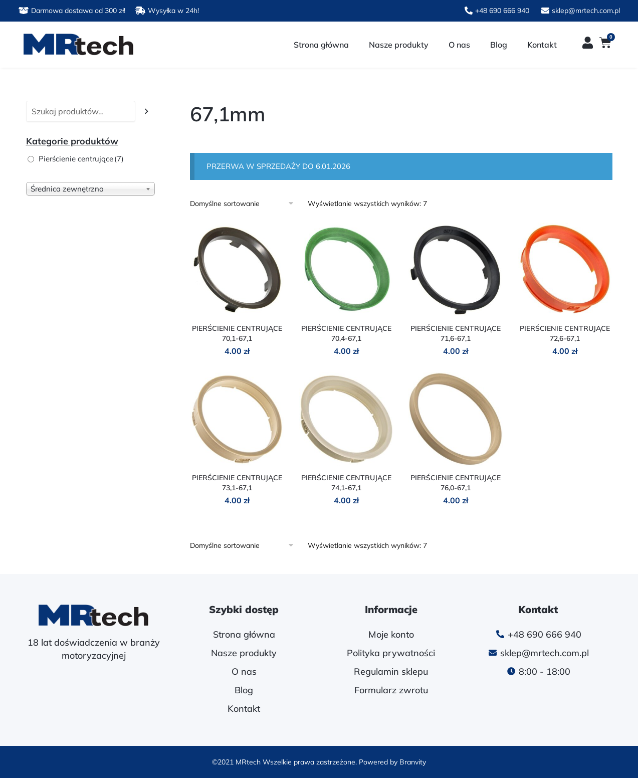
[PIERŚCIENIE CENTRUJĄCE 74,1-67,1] (346, 419)
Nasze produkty (399, 45)
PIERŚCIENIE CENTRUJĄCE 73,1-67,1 (237, 482)
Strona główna (321, 45)
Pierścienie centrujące (81, 158)
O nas (459, 45)
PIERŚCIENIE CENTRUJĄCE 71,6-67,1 (455, 333)
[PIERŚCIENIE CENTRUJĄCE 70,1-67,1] (237, 270)
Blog (498, 45)
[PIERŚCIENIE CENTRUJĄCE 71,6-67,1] (455, 270)
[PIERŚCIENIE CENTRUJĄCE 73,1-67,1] (237, 419)
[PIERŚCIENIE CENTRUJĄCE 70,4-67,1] (346, 270)
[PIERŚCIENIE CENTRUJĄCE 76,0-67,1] (455, 419)
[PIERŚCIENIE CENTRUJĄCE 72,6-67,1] (565, 270)
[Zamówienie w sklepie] (245, 203)
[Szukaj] (146, 111)
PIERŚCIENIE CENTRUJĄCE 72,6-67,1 (565, 333)
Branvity (412, 761)
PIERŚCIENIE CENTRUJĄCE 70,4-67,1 (346, 333)
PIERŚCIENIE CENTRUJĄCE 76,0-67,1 (455, 482)
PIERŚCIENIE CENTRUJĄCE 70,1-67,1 (237, 333)
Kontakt (542, 45)
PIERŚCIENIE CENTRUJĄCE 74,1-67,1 (346, 482)
